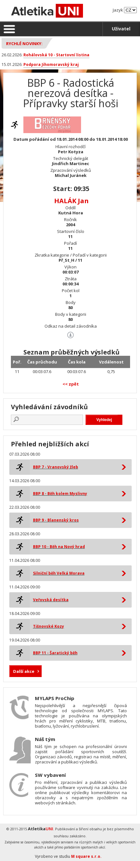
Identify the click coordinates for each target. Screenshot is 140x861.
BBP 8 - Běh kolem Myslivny (60, 493)
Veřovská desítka (51, 599)
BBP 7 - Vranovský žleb (55, 467)
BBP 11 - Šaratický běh (55, 653)
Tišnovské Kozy (48, 626)
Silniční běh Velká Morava (59, 573)
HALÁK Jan (71, 200)
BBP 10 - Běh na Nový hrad (59, 546)
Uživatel (121, 29)
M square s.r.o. (86, 856)
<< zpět (70, 384)
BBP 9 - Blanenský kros (56, 520)
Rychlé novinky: (24, 43)
